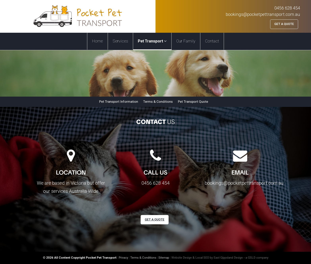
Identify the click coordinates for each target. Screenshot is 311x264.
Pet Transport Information (118, 102)
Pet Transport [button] (152, 41)
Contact (212, 41)
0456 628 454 (287, 8)
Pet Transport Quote (193, 102)
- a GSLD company (256, 257)
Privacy (123, 257)
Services (120, 41)
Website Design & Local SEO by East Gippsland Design (207, 257)
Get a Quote (284, 24)
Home (97, 41)
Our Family (185, 41)
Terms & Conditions (158, 102)
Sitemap (163, 257)
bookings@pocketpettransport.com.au (263, 14)
